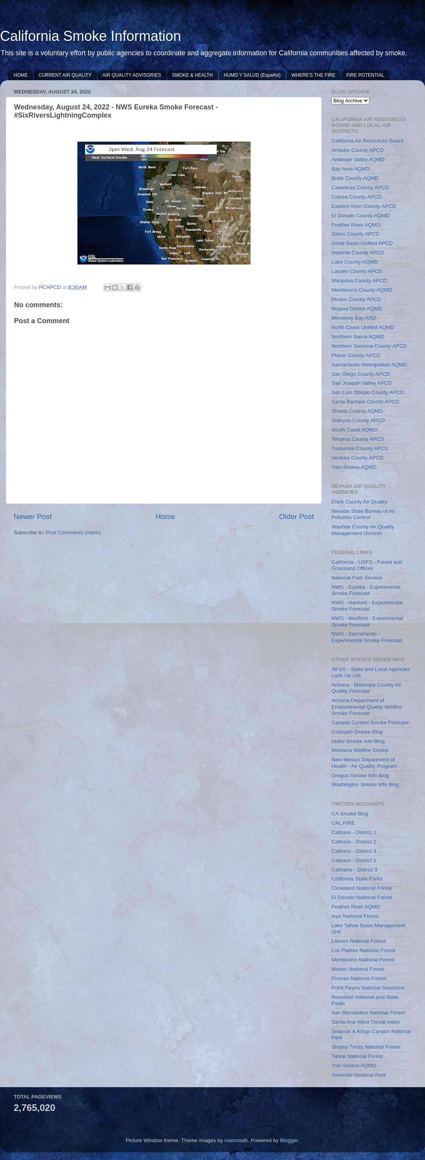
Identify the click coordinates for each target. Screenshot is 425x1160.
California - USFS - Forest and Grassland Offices (366, 565)
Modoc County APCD (356, 299)
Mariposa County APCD (359, 280)
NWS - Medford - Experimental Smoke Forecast (367, 621)
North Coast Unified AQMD (362, 327)
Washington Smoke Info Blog (365, 784)
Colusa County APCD (356, 197)
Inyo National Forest (355, 916)
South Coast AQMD (354, 430)
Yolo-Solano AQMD (354, 467)
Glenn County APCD (355, 234)
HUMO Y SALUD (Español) (252, 75)
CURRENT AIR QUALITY (65, 75)
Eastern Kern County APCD (363, 206)
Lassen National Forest (358, 941)
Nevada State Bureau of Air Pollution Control (363, 514)
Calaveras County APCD (360, 187)
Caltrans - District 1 (353, 832)
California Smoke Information (90, 36)
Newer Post (33, 516)
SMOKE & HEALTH (192, 75)
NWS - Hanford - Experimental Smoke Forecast (366, 606)
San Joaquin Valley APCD (361, 383)
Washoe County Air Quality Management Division (362, 530)
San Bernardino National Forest (368, 1013)
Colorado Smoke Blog (356, 732)
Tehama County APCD (357, 439)
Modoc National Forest (357, 969)
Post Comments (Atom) (73, 532)
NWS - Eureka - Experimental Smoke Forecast (365, 590)
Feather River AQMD (355, 225)
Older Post (296, 516)
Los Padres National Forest (363, 950)
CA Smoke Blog (349, 814)
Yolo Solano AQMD (353, 1065)
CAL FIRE (343, 823)
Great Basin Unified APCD (362, 243)
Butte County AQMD (355, 178)
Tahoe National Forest (357, 1056)
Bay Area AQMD (350, 169)
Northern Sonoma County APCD (369, 346)
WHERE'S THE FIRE (313, 75)
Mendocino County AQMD (361, 290)
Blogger (289, 1140)
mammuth (236, 1140)
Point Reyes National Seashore (368, 988)
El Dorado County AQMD (360, 215)
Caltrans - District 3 (353, 851)
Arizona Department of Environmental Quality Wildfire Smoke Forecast (366, 706)
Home (165, 516)
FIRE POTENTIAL (365, 75)
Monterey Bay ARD (353, 318)
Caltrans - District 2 (353, 842)
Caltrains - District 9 (354, 870)
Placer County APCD (355, 355)
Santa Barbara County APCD (365, 402)
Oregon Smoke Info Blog (360, 775)
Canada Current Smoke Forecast (370, 722)
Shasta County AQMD (357, 411)
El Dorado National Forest (361, 897)
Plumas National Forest (358, 978)
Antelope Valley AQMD (357, 159)
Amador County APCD (357, 150)
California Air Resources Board (367, 141)
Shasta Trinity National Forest (365, 1047)
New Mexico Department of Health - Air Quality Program (364, 763)
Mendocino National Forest (362, 960)
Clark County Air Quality (359, 502)
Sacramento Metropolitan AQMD (369, 365)
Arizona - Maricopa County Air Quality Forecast (366, 688)
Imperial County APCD (357, 252)
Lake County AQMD (354, 262)
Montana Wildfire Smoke (360, 750)
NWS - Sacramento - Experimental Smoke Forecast (366, 637)
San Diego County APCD (360, 374)
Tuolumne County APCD (360, 448)
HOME (21, 75)
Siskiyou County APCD (358, 420)
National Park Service (356, 578)
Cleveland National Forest (361, 888)
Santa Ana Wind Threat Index (365, 1022)
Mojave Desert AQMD (356, 309)
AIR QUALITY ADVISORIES (132, 75)
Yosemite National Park (358, 1075)
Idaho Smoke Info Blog (358, 741)
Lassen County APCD (356, 271)
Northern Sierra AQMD (357, 337)
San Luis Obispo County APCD (367, 392)
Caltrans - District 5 (353, 860)
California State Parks (356, 879)
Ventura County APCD (357, 458)
